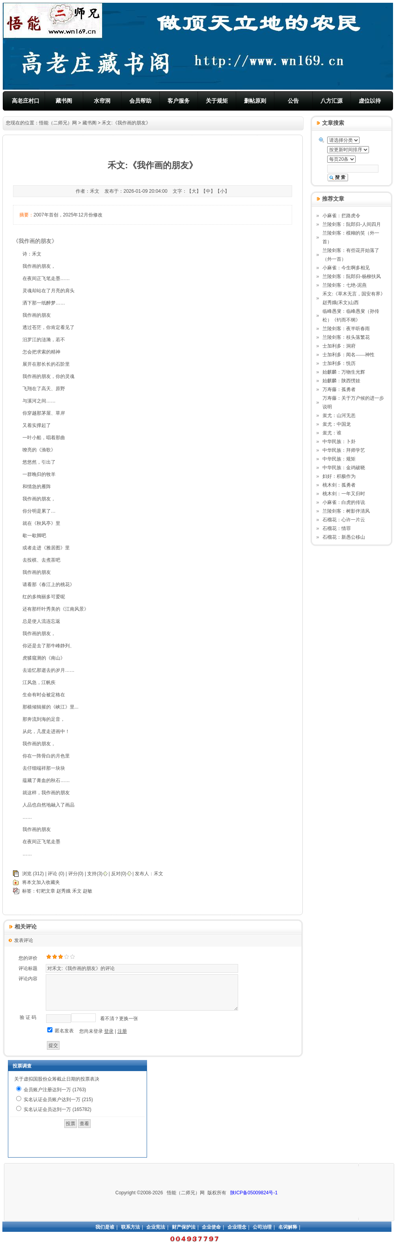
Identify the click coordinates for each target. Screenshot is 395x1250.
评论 (52, 873)
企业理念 (236, 1227)
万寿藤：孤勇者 (339, 389)
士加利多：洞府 (339, 346)
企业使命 (211, 1227)
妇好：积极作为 (339, 476)
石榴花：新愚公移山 (343, 537)
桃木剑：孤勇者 (339, 485)
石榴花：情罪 (336, 528)
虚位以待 (370, 101)
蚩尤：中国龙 (336, 424)
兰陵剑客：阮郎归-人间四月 (351, 224)
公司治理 (262, 1227)
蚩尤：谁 (331, 433)
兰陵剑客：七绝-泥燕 (344, 285)
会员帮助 (140, 101)
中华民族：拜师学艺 (343, 450)
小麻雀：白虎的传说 (343, 502)
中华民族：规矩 (339, 459)
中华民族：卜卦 (339, 441)
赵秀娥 (63, 891)
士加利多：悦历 (339, 363)
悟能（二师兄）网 (58, 123)
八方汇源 (331, 101)
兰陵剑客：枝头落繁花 (346, 337)
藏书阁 (64, 101)
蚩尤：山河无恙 (339, 415)
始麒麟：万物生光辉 (343, 372)
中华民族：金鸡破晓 (343, 467)
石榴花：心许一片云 (343, 520)
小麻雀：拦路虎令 (341, 215)
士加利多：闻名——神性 (348, 354)
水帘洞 (102, 101)
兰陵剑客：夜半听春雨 (346, 328)
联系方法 (130, 1227)
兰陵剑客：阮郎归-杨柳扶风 (351, 276)
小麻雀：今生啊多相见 (346, 268)
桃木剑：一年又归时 (343, 493)
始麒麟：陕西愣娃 (341, 380)
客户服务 (179, 101)
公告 (293, 101)
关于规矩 (217, 101)
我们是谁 (104, 1227)
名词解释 (287, 1227)
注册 (122, 1031)
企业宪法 (155, 1227)
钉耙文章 (45, 891)
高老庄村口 (25, 101)
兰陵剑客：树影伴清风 (346, 511)
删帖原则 (255, 101)
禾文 (158, 873)
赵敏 (87, 891)
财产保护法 (184, 1227)
